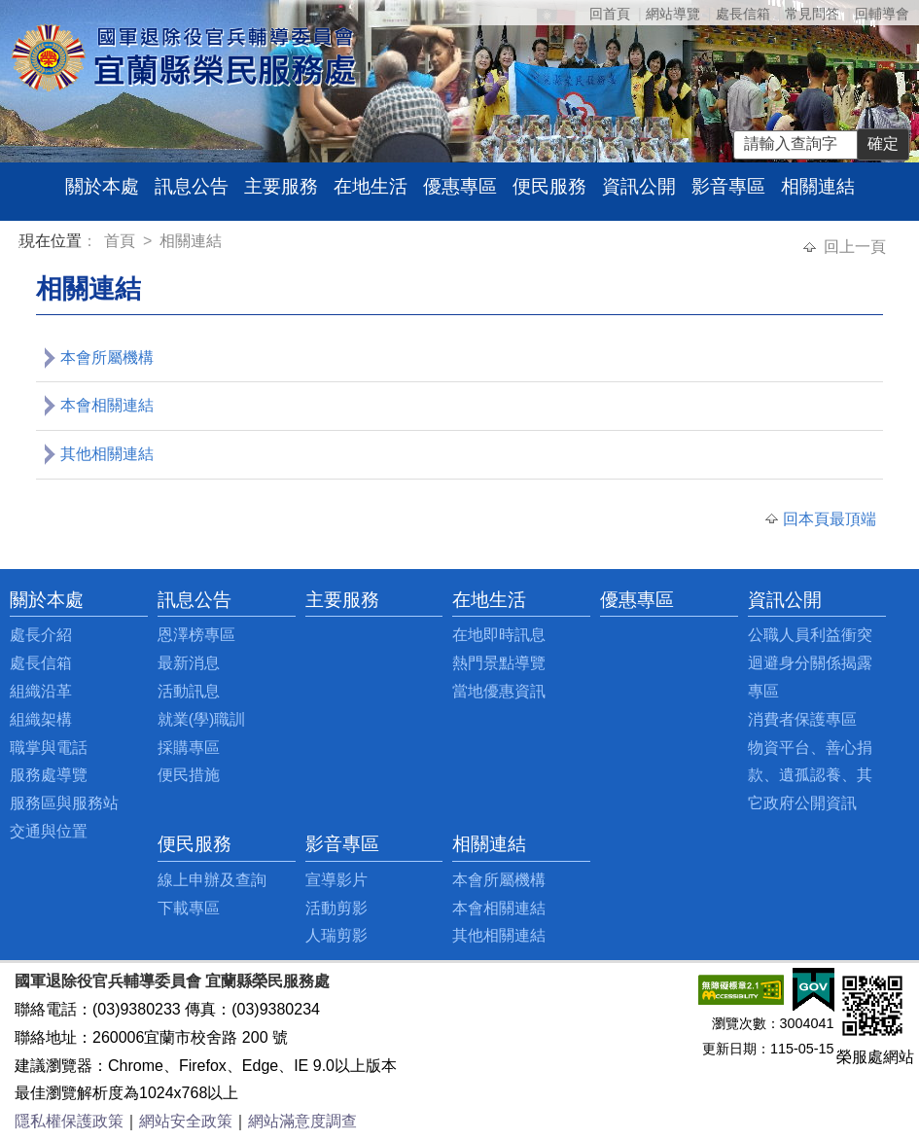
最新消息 (189, 663)
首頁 (121, 240)
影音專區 (728, 186)
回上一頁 (855, 246)
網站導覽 (673, 13)
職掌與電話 (49, 747)
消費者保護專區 (802, 719)
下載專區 (189, 908)
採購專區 (189, 747)
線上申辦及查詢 (212, 880)
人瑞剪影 (336, 935)
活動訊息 (189, 691)
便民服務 (549, 186)
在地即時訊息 (499, 634)
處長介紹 (41, 634)
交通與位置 (49, 831)
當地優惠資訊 (499, 691)
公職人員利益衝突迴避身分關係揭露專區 (810, 662)
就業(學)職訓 (202, 719)
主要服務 (281, 186)
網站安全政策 (185, 1121)
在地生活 (370, 186)
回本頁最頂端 (829, 519)
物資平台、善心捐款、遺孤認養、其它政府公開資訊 (810, 775)
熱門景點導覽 (499, 663)
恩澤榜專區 (196, 634)
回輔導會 (882, 13)
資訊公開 (639, 186)
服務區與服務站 (64, 803)
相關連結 (818, 186)
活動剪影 (336, 908)
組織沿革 (41, 691)
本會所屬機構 (107, 357)
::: (23, 243)
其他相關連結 (107, 454)
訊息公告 (192, 186)
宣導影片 (336, 880)
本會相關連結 (107, 405)
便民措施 (189, 775)
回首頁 (609, 13)
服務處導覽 (49, 775)
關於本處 (102, 186)
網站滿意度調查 (302, 1121)
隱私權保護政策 (69, 1121)
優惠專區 (460, 186)
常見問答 (812, 13)
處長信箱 (743, 13)
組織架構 (41, 719)
